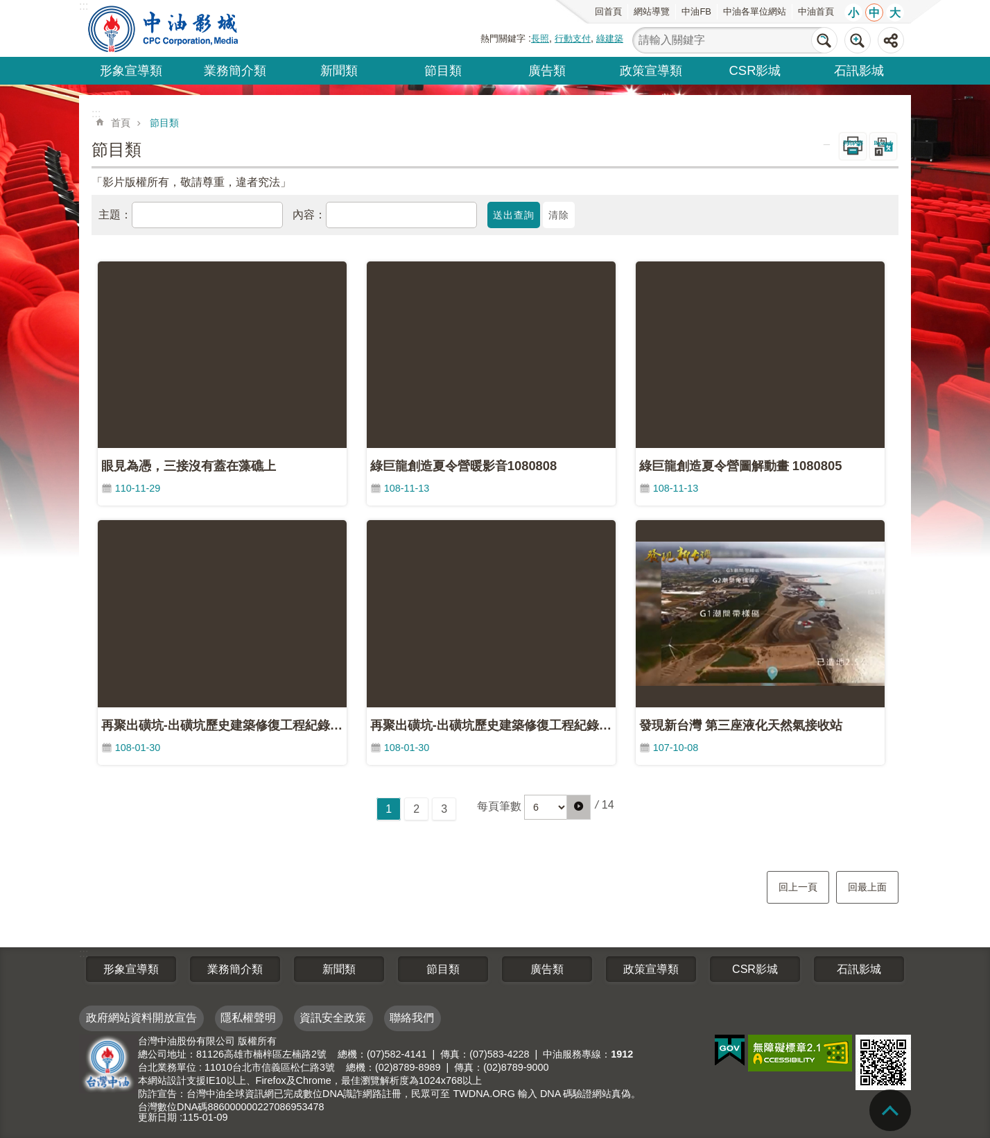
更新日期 (157, 1117)
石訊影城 (859, 70)
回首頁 (608, 11)
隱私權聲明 (248, 1018)
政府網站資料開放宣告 (141, 1018)
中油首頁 (816, 11)
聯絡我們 (412, 1018)
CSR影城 (755, 70)
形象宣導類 (131, 70)
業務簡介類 (235, 70)
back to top (890, 1110)
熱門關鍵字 (503, 38)
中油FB (696, 11)
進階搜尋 (857, 40)
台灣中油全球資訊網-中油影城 (164, 28)
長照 (540, 38)
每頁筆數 (499, 806)
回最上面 (867, 887)
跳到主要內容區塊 (7, 7)
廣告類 (547, 70)
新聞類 (339, 70)
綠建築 (609, 38)
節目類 (443, 70)
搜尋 (824, 40)
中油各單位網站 (754, 11)
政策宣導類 (651, 70)
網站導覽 (652, 11)
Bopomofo (883, 143)
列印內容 (852, 143)
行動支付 (573, 38)
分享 (891, 40)
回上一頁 (798, 887)
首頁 (120, 122)
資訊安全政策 (332, 1018)
